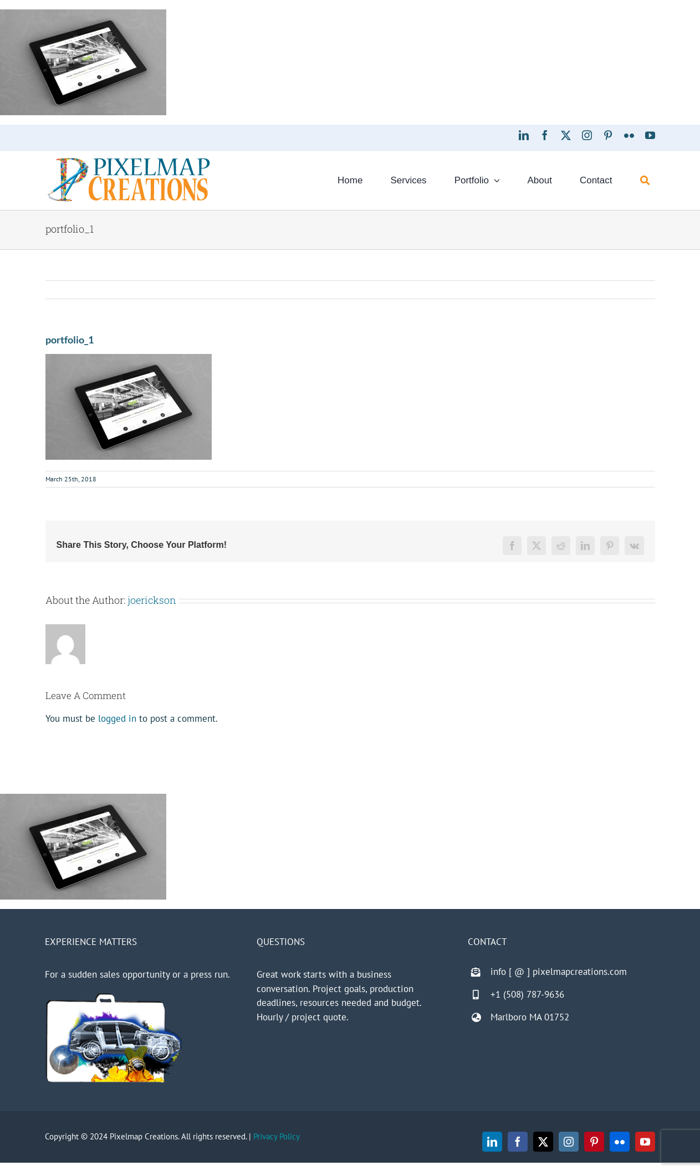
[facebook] (545, 135)
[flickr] (629, 135)
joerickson (151, 600)
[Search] (645, 180)
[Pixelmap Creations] (129, 161)
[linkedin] (524, 135)
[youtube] (650, 135)
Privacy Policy (276, 1136)
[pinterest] (608, 135)
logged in (117, 718)
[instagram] (587, 135)
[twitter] (566, 135)
